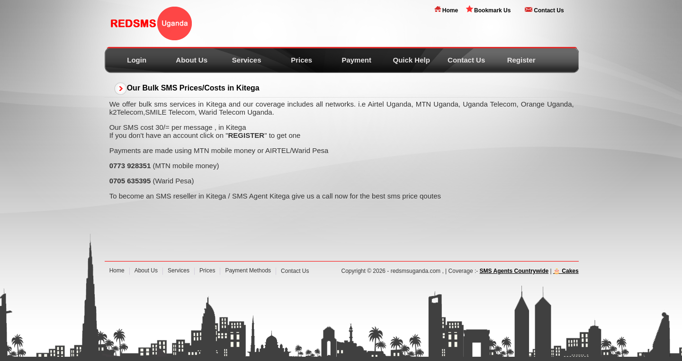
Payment (356, 60)
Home (450, 10)
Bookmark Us (492, 10)
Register (521, 60)
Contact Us (549, 10)
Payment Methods (248, 270)
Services (246, 60)
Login (136, 60)
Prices (301, 60)
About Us (191, 60)
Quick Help (411, 60)
